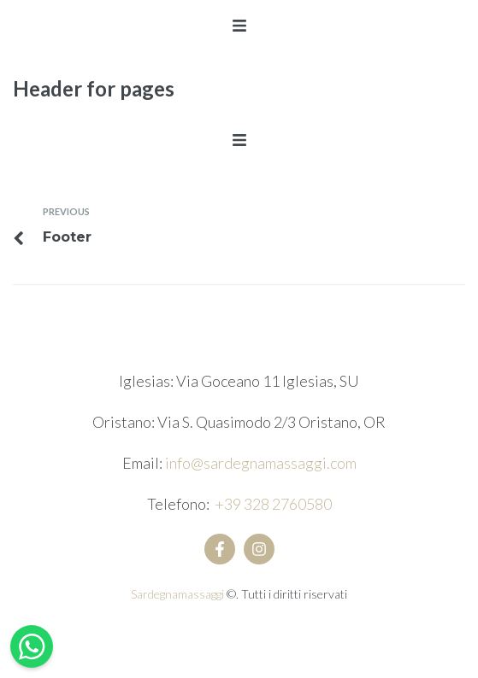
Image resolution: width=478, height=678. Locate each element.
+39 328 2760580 (273, 503)
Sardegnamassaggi (179, 594)
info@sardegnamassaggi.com (261, 462)
